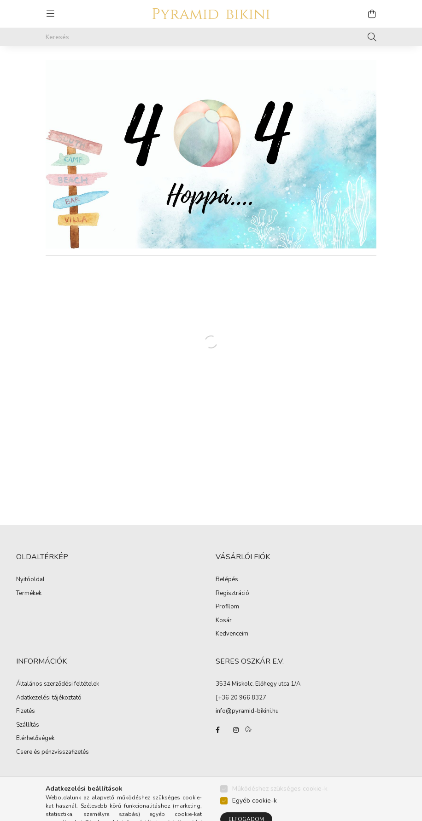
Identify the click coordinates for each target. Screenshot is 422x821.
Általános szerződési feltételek (57, 684)
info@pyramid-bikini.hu (247, 711)
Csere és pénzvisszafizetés (52, 752)
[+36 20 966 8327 (241, 698)
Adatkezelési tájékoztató (49, 698)
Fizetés (25, 711)
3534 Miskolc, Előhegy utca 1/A (258, 684)
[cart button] (372, 14)
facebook (217, 730)
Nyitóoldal (30, 580)
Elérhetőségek (35, 738)
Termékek (28, 593)
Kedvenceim (232, 634)
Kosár (224, 620)
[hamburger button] (50, 14)
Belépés (227, 580)
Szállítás (27, 725)
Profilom (227, 607)
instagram (236, 730)
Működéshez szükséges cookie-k (280, 806)
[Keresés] (211, 37)
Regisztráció (232, 593)
